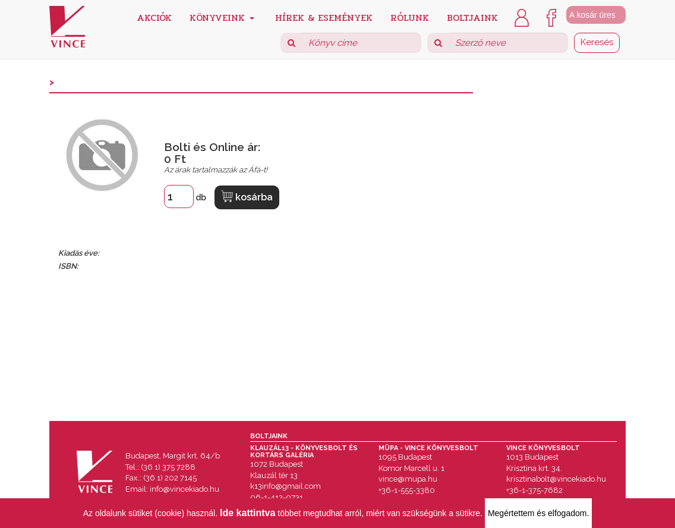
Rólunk (409, 17)
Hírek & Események (324, 17)
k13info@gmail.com (285, 486)
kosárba (247, 196)
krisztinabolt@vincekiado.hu (556, 478)
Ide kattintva (247, 513)
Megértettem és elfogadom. (538, 513)
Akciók (154, 17)
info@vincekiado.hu (184, 489)
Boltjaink (472, 17)
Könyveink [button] (222, 17)
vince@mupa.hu (407, 478)
